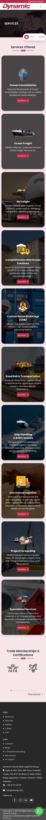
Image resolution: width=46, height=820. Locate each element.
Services (8, 720)
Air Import (8, 759)
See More (23, 100)
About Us (8, 716)
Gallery (7, 724)
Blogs (6, 747)
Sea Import (9, 755)
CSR (6, 732)
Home (33, 37)
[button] (11, 690)
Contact (8, 743)
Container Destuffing (14, 751)
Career (7, 728)
